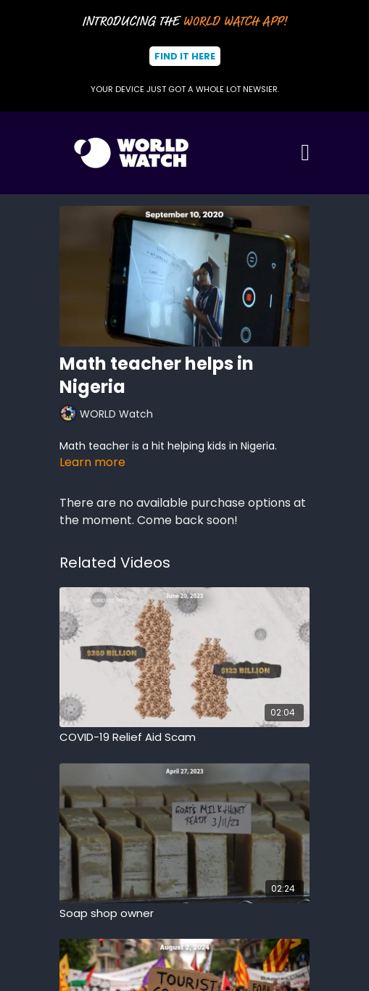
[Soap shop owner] (184, 913)
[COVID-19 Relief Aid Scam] (184, 737)
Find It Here (184, 56)
